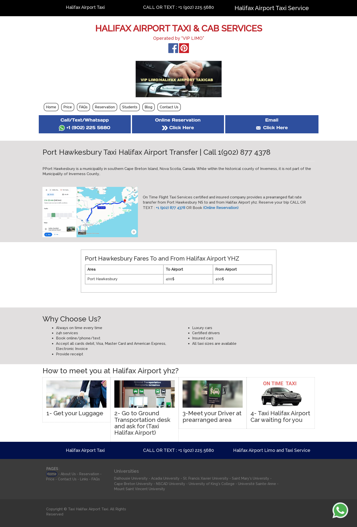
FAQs (83, 107)
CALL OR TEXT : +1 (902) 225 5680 (178, 7)
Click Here (178, 127)
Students (129, 107)
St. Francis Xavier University (205, 478)
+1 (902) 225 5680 (84, 127)
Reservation (105, 107)
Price (68, 107)
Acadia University (165, 478)
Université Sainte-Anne (257, 484)
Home (51, 107)
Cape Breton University (133, 484)
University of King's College (212, 484)
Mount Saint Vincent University (139, 489)
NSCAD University (170, 484)
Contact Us (169, 107)
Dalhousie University (131, 478)
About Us (68, 474)
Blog (148, 107)
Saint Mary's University (250, 478)
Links (84, 479)
